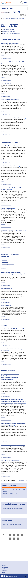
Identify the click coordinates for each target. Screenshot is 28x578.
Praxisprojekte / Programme (8, 31)
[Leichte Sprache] (18, 12)
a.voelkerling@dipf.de (22, 480)
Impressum (4, 570)
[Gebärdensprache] (14, 12)
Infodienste (4, 260)
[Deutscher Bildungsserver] (6, 3)
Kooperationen (5, 567)
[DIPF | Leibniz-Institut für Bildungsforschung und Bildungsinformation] (23, 15)
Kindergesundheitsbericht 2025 (10, 493)
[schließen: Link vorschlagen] (26, 576)
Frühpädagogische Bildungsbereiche (18, 18)
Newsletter (4, 572)
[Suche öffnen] (21, 2)
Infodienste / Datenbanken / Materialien (11, 33)
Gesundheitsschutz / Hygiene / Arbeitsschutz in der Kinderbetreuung (13, 509)
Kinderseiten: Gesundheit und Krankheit (12, 524)
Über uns (4, 565)
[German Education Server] (5, 12)
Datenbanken (5, 262)
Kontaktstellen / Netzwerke (8, 29)
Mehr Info (3, 55)
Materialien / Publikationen (8, 264)
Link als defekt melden (6, 58)
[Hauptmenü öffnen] (25, 2)
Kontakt (3, 568)
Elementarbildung (6, 18)
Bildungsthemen (7, 8)
